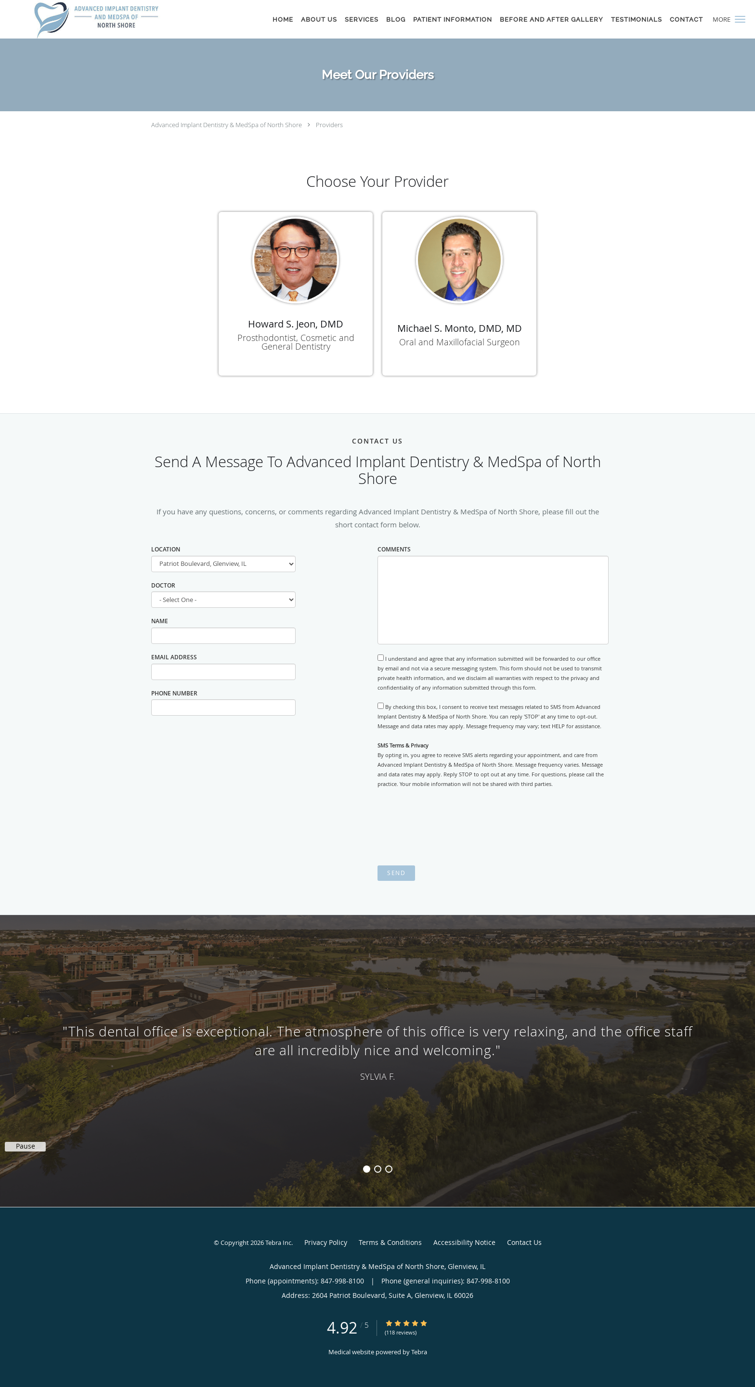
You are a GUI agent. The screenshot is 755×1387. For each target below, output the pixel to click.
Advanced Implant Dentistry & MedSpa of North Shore (226, 124)
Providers (329, 124)
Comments (394, 549)
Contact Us (524, 1242)
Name (159, 621)
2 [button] (377, 1169)
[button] (740, 19)
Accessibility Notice (464, 1242)
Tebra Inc (278, 1242)
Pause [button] (25, 1146)
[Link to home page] (96, 19)
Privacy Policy (325, 1242)
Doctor (163, 585)
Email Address (174, 657)
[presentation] (451, 827)
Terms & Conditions (390, 1242)
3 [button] (388, 1169)
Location (165, 549)
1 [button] (366, 1169)
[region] (377, 1051)
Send (396, 873)
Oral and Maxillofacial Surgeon (459, 342)
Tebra (419, 1352)
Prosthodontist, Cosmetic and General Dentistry (295, 342)
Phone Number (174, 693)
